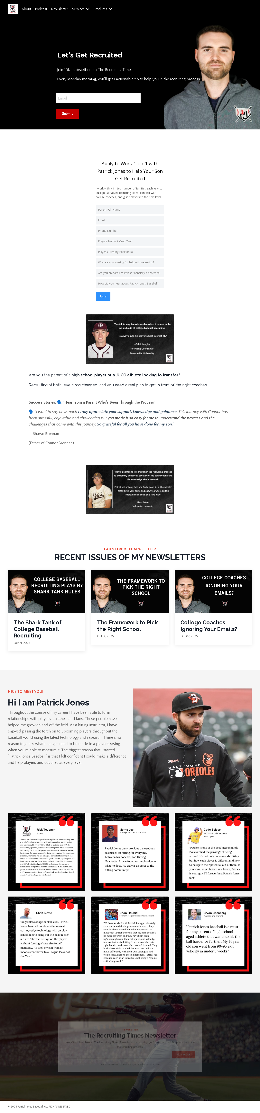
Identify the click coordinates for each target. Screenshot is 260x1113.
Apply (103, 296)
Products (102, 9)
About (26, 9)
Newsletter (59, 9)
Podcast (41, 9)
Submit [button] (67, 114)
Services (80, 9)
